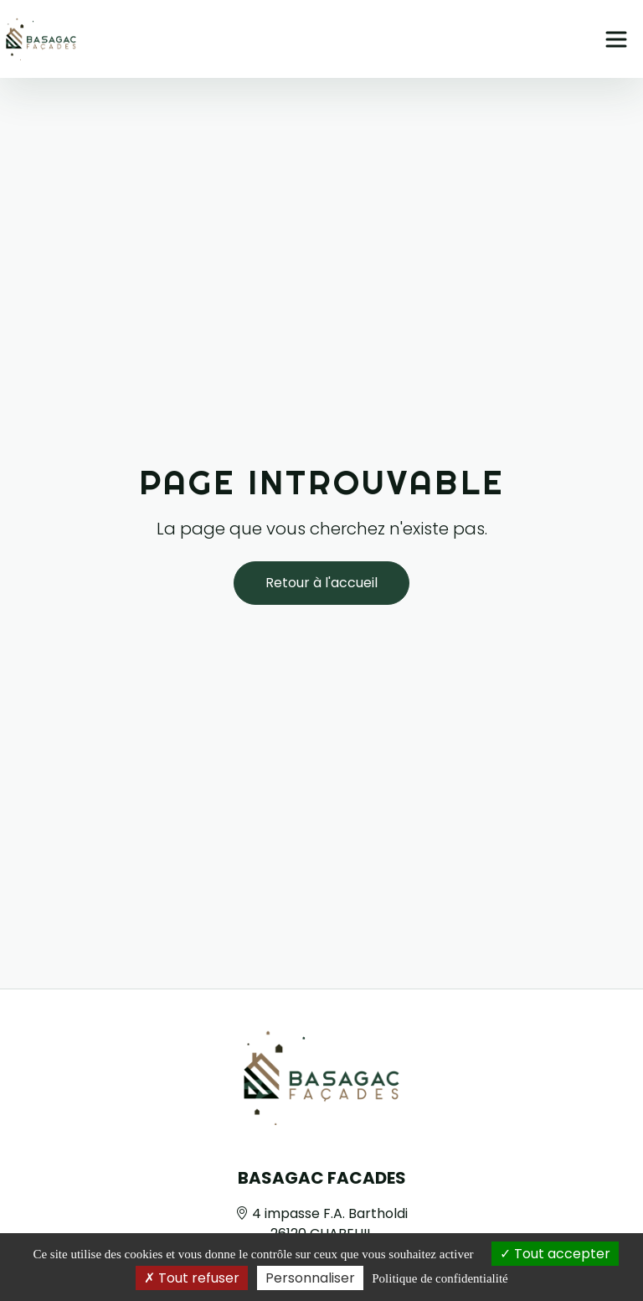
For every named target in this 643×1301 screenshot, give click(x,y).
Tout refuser (191, 1278)
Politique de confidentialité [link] (439, 1278)
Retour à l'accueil (321, 582)
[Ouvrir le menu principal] (616, 39)
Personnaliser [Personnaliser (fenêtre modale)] (310, 1278)
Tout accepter (555, 1253)
